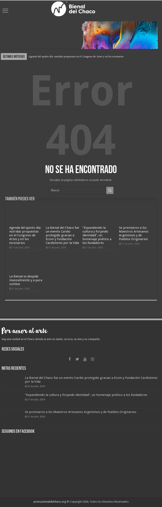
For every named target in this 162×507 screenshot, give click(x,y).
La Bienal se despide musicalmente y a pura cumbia (25, 280)
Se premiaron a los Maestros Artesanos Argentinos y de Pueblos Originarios (133, 233)
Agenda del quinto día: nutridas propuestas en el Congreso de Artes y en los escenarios (76, 56)
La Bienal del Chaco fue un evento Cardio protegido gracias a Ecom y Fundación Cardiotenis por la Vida (62, 235)
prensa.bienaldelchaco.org (50, 501)
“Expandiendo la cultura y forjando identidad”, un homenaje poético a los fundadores (96, 235)
